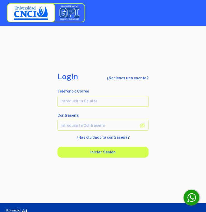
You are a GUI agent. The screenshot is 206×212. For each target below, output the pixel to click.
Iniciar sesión (103, 152)
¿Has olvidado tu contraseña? (103, 137)
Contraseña (68, 115)
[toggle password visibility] (142, 125)
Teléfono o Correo (73, 91)
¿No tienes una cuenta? (128, 78)
